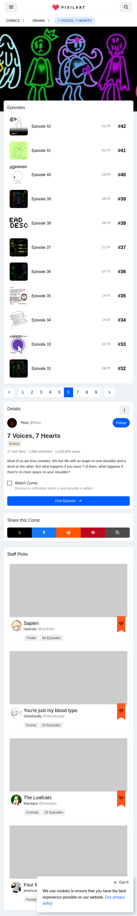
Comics (13, 21)
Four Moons (36, 884)
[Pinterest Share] (93, 533)
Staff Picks (17, 554)
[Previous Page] (9, 392)
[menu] (11, 7)
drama (39, 21)
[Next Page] (109, 392)
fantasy (32, 899)
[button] (124, 410)
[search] (126, 7)
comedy (32, 812)
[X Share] (19, 533)
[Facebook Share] (44, 533)
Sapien (31, 623)
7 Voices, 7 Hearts (75, 21)
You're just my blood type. (51, 710)
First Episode (68, 501)
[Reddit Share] (68, 533)
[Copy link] (117, 533)
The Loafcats (38, 797)
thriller (31, 638)
